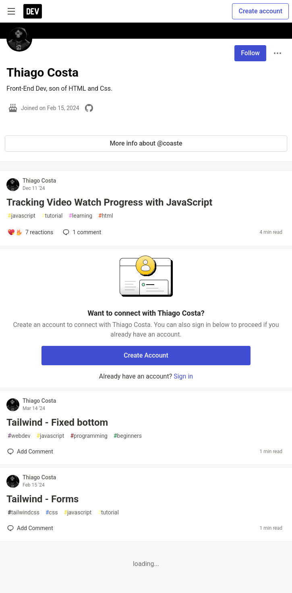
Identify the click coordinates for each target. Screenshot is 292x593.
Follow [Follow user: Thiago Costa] (250, 53)
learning (80, 216)
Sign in (183, 376)
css (52, 512)
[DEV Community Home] (33, 11)
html (105, 216)
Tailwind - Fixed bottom (57, 422)
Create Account (146, 355)
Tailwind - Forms (42, 499)
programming (89, 436)
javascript (21, 216)
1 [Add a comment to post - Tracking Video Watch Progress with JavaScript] (81, 232)
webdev (19, 436)
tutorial (52, 216)
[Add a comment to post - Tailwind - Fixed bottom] (30, 451)
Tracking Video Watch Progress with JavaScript (109, 202)
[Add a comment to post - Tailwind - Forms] (30, 528)
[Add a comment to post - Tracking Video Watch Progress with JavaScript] (30, 232)
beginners (128, 436)
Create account (260, 11)
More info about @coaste (146, 143)
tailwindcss (23, 512)
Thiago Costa (39, 180)
